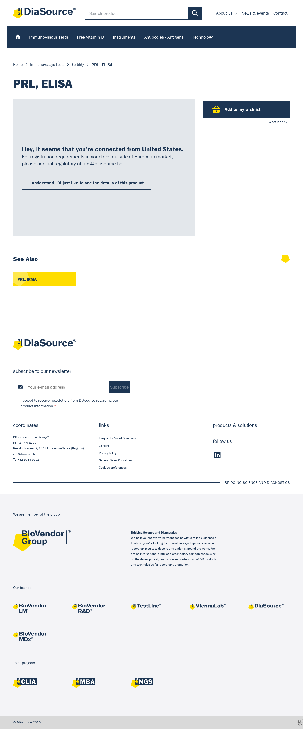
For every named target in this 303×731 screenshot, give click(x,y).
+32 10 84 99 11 (30, 461)
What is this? (278, 122)
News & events (255, 13)
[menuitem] (226, 13)
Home (18, 65)
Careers (104, 447)
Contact (280, 13)
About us (224, 13)
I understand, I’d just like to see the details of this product (86, 183)
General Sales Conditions (115, 462)
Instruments (124, 37)
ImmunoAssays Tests (48, 37)
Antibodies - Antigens (164, 37)
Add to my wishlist (236, 109)
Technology (202, 37)
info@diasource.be (25, 456)
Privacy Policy (107, 455)
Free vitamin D (90, 37)
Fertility (85, 65)
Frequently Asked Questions (117, 440)
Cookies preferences (113, 469)
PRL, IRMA (28, 281)
